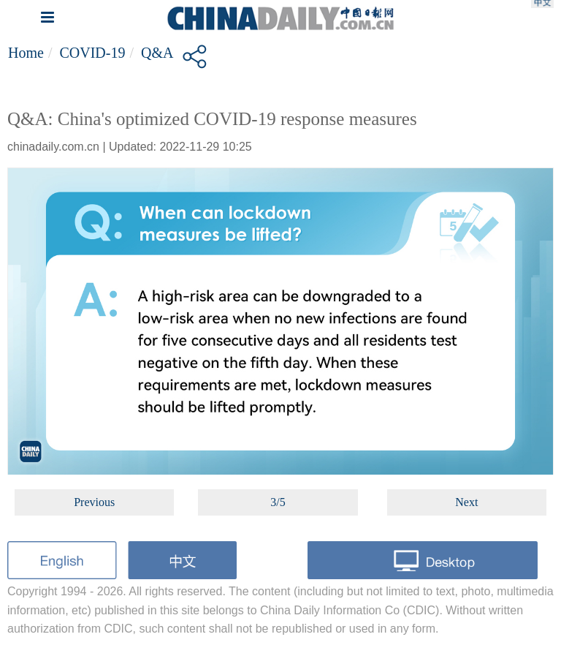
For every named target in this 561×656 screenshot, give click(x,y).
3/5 (277, 502)
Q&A (157, 53)
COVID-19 (92, 53)
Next (466, 502)
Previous (94, 502)
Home (26, 53)
